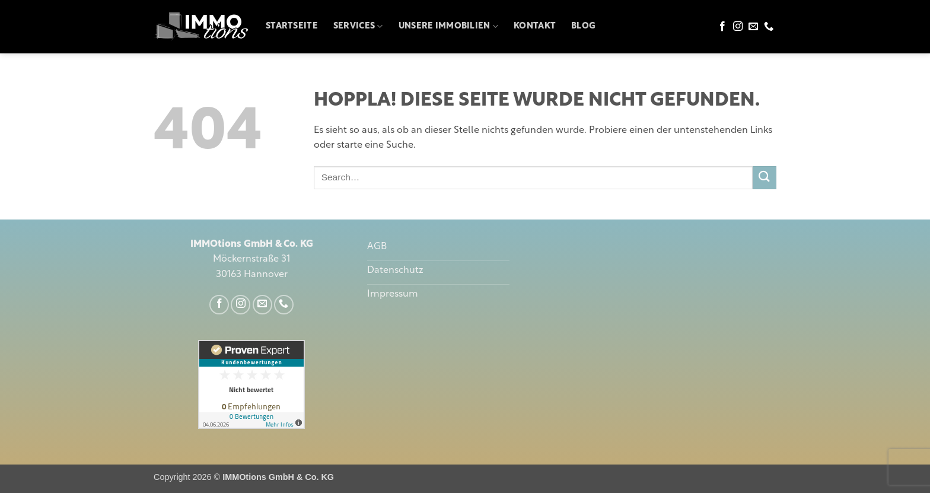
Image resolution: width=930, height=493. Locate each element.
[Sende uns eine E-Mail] (753, 26)
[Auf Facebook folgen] (722, 26)
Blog (583, 26)
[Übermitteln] (764, 177)
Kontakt (535, 26)
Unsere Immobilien (448, 26)
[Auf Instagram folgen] (738, 26)
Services (358, 26)
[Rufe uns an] (768, 26)
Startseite (292, 26)
